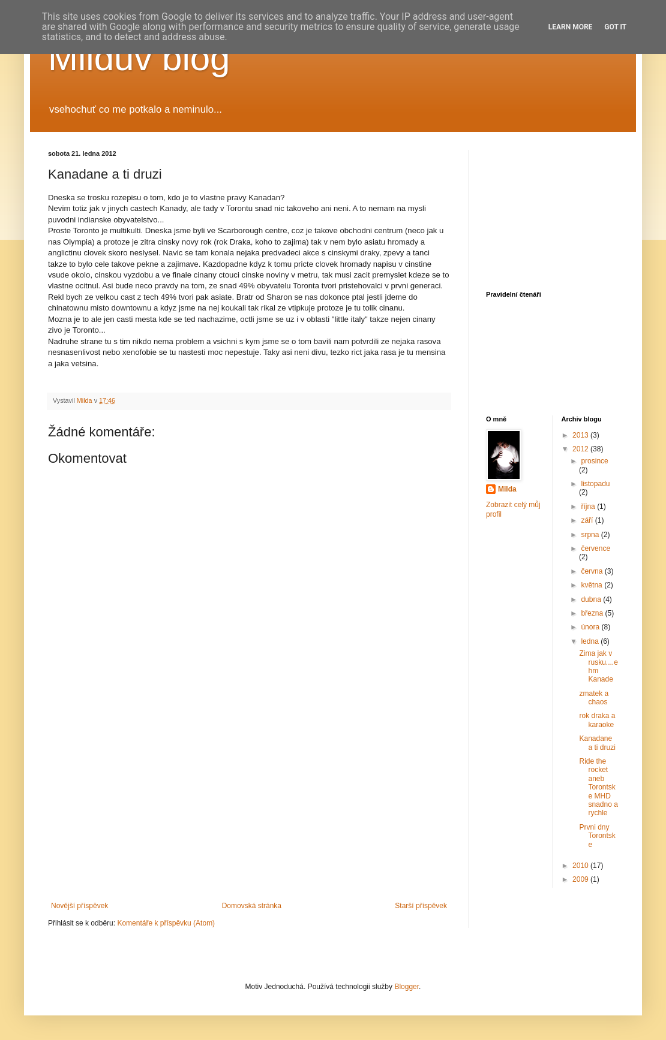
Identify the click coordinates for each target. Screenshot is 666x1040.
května (592, 585)
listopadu (595, 484)
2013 (581, 435)
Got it (615, 27)
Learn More (570, 27)
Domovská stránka (251, 906)
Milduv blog (139, 58)
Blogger (406, 986)
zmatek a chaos (593, 697)
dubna (592, 599)
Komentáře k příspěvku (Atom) (166, 923)
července (595, 548)
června (592, 571)
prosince (594, 461)
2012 (581, 449)
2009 (581, 879)
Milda (507, 489)
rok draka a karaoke (597, 720)
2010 (581, 865)
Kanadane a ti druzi (597, 742)
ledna (591, 641)
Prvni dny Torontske (597, 836)
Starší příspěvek (421, 906)
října (589, 506)
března (593, 613)
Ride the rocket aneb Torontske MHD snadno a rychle (598, 787)
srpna (591, 534)
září (588, 520)
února (591, 627)
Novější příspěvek (79, 906)
